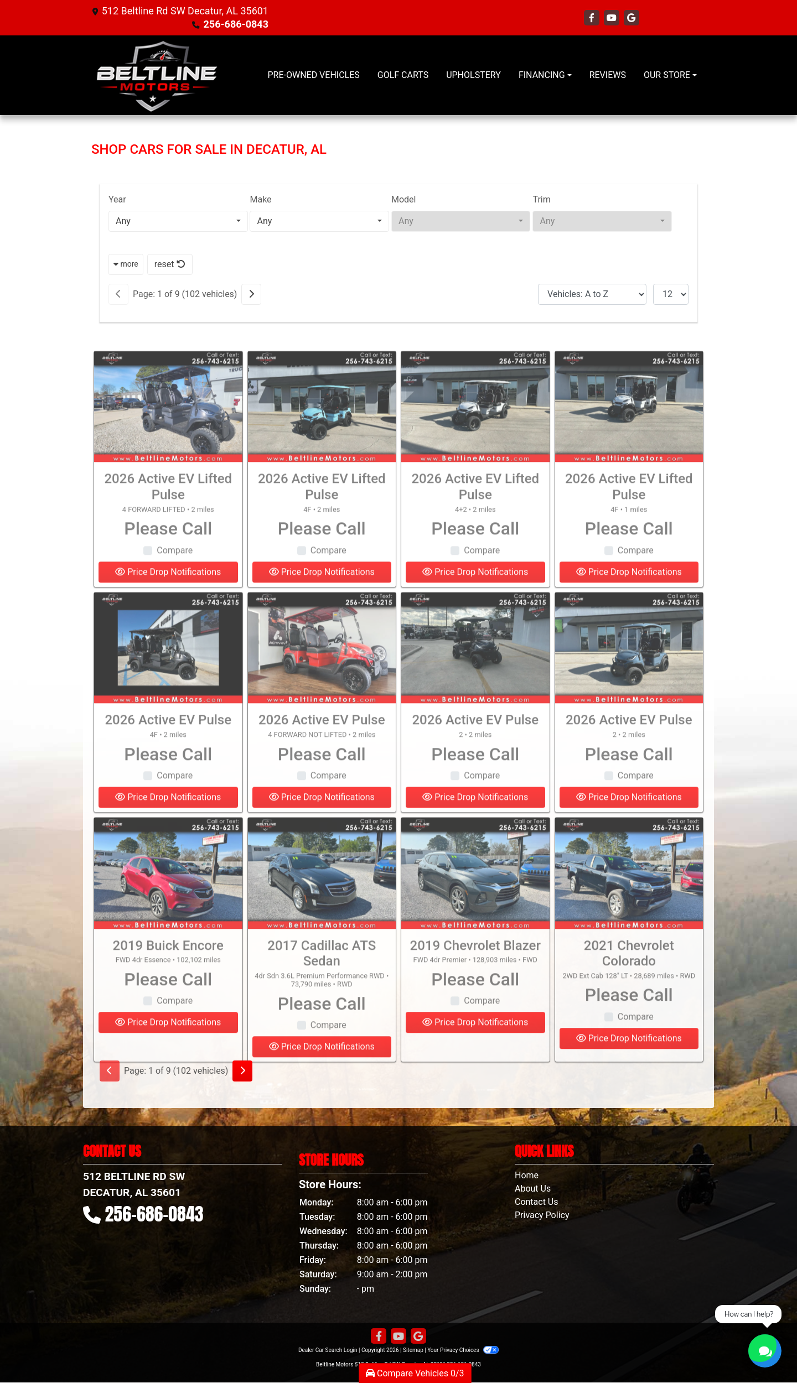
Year (117, 199)
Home (527, 1175)
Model (403, 199)
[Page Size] (671, 294)
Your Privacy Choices (463, 1350)
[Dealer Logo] (156, 75)
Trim (541, 199)
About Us (533, 1188)
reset (169, 264)
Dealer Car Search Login (328, 1350)
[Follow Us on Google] (631, 18)
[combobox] (178, 221)
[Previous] (118, 294)
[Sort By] (592, 294)
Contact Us (536, 1202)
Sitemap (413, 1350)
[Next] (251, 294)
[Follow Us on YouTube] (613, 18)
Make (260, 199)
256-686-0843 (236, 24)
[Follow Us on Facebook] (593, 18)
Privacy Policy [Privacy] (542, 1215)
